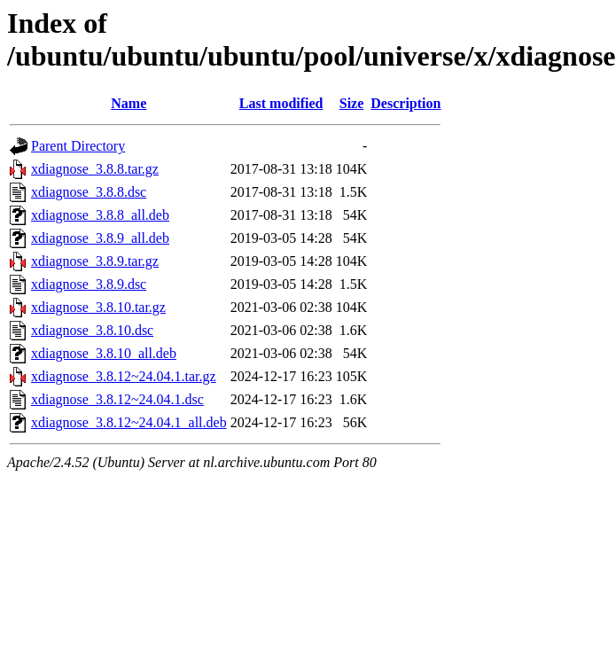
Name (128, 103)
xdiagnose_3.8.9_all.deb (100, 238)
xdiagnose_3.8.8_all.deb (100, 214)
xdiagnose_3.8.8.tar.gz (95, 168)
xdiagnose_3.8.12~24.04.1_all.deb (129, 422)
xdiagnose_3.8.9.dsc (88, 284)
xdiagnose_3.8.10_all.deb (103, 353)
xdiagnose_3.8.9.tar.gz (95, 261)
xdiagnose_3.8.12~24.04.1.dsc (117, 399)
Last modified (281, 103)
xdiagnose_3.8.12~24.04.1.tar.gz (123, 376)
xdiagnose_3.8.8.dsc (88, 191)
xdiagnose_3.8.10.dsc (92, 330)
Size (351, 103)
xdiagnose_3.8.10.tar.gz (98, 307)
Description (405, 103)
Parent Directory (78, 145)
